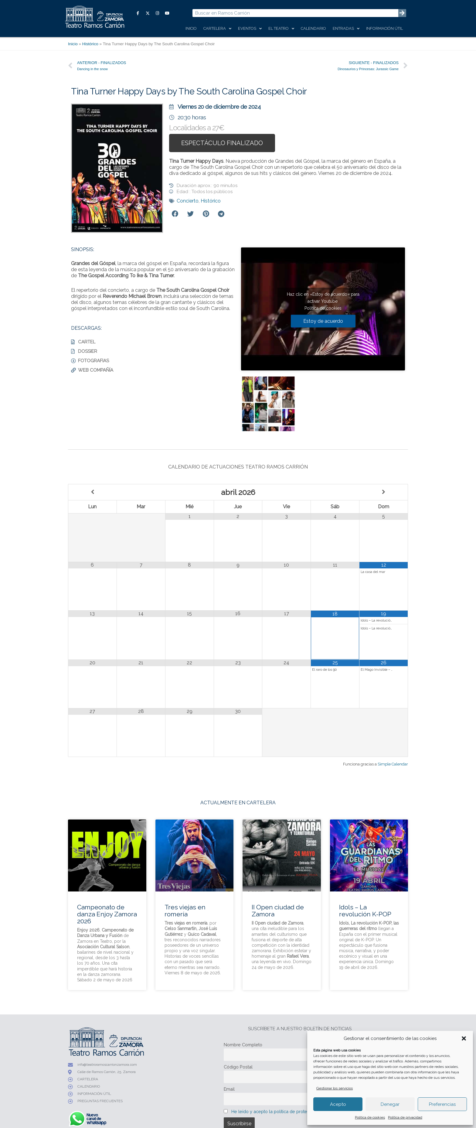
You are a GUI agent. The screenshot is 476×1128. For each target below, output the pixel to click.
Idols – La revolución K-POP (365, 910)
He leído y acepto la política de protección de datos (284, 1111)
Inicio (191, 28)
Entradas (346, 29)
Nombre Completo (243, 1044)
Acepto (338, 1104)
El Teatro (281, 29)
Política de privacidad (405, 1117)
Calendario (313, 28)
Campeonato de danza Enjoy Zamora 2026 (107, 914)
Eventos (250, 29)
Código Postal (238, 1066)
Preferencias (442, 1104)
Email (229, 1089)
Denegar (390, 1104)
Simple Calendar (393, 764)
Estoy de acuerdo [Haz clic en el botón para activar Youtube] (323, 321)
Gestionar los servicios (334, 1088)
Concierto (188, 201)
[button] (464, 1038)
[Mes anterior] (92, 492)
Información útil (384, 28)
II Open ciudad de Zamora (278, 910)
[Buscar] (402, 13)
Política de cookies (370, 1117)
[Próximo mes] (383, 492)
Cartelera (217, 29)
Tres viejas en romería (185, 910)
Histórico (90, 44)
